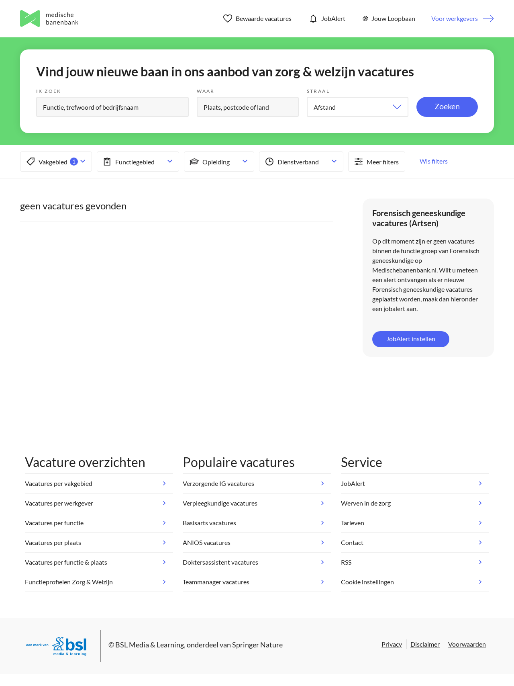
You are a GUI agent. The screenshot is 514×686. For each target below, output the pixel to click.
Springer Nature (257, 644)
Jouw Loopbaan (388, 18)
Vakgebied (51, 162)
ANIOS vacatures (206, 542)
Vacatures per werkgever (59, 503)
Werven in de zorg (366, 503)
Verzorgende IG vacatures (218, 483)
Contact (352, 542)
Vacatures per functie (54, 522)
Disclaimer (425, 644)
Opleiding (209, 162)
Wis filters (434, 161)
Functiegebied (128, 162)
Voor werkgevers (454, 18)
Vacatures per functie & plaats (66, 562)
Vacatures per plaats (53, 542)
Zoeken (447, 106)
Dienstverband (291, 162)
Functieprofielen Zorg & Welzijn (69, 582)
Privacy (391, 644)
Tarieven (352, 522)
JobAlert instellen (410, 338)
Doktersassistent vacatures (220, 562)
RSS (346, 562)
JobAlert (326, 18)
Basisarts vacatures (209, 522)
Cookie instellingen (367, 582)
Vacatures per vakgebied (58, 483)
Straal (318, 91)
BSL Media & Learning (149, 644)
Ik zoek (48, 91)
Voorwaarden (467, 644)
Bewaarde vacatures (257, 18)
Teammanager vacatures (216, 582)
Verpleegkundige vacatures (220, 503)
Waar (206, 91)
